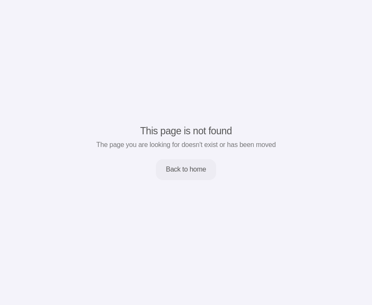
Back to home (186, 169)
